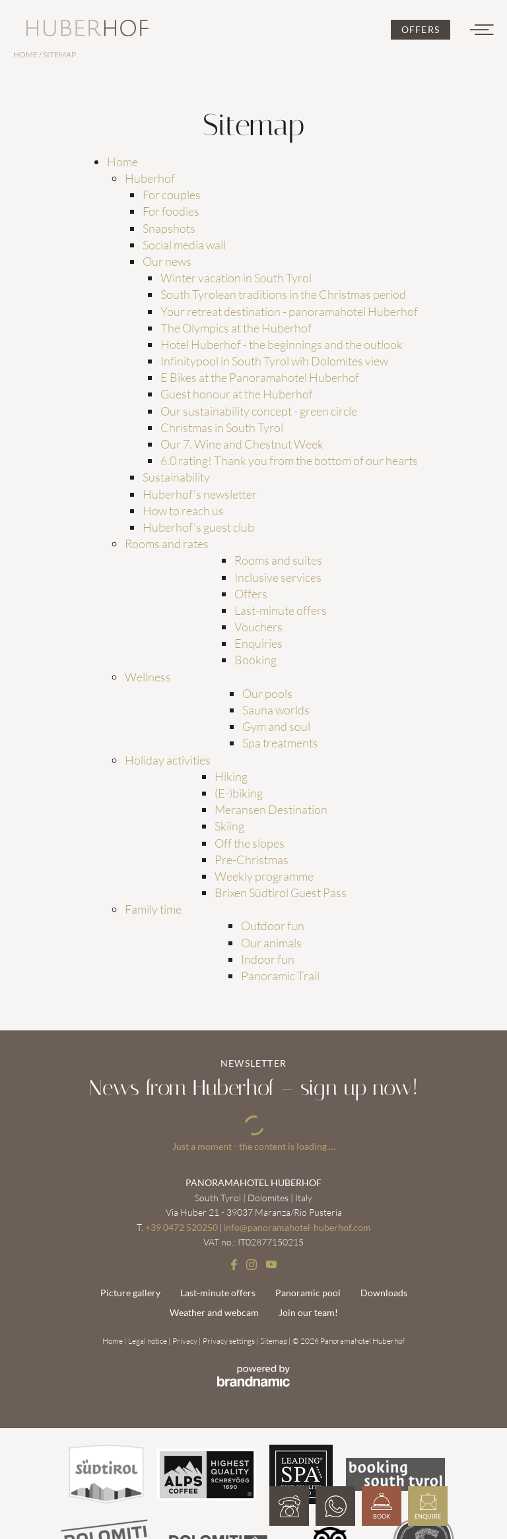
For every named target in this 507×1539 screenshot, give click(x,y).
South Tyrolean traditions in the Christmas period (283, 294)
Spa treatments (280, 743)
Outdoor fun (272, 925)
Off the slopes (250, 843)
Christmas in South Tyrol (221, 427)
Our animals (271, 942)
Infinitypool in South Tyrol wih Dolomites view (274, 361)
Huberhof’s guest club (198, 527)
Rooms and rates (167, 543)
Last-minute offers (280, 610)
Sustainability (176, 477)
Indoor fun (267, 959)
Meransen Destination (271, 809)
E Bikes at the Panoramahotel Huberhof (259, 377)
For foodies (171, 211)
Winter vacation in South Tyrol (236, 277)
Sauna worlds (276, 710)
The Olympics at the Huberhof (236, 328)
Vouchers (258, 626)
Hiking (231, 776)
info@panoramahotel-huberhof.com (297, 1227)
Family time (153, 909)
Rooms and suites (278, 560)
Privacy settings (229, 1341)
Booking (255, 659)
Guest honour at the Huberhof (236, 394)
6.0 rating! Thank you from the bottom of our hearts (289, 460)
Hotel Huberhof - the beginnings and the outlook (281, 344)
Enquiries (258, 643)
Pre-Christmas (251, 859)
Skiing (229, 826)
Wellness (148, 677)
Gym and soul (276, 726)
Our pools (267, 693)
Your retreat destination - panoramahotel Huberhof (289, 311)
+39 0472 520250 (181, 1227)
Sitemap (274, 1341)
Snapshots (169, 228)
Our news (167, 261)
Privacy (185, 1341)
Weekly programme (264, 876)
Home (26, 54)
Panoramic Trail (280, 975)
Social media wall (184, 244)
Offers (250, 593)
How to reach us (183, 510)
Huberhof (150, 178)
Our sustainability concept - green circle (258, 411)
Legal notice (148, 1341)
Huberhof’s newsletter (200, 494)
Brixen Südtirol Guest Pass (281, 892)
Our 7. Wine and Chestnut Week (241, 444)
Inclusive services (277, 577)
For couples (172, 194)
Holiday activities (168, 760)
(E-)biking (239, 793)
